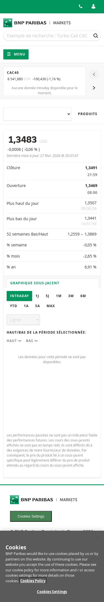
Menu (16, 54)
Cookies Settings (31, 516)
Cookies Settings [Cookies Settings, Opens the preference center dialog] (52, 594)
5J (47, 295)
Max (51, 306)
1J (37, 295)
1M (59, 295)
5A (37, 306)
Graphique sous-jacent (34, 283)
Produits (87, 113)
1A (26, 306)
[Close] (97, 541)
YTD (13, 306)
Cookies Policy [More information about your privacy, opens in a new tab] (32, 583)
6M (83, 295)
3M (71, 295)
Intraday (19, 295)
